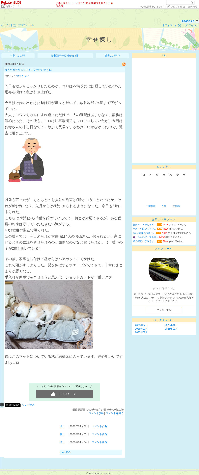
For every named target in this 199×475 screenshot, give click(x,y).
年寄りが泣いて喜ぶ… (144, 228)
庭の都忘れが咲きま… (144, 241)
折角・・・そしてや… (144, 224)
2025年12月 (171, 328)
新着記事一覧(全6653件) (65, 55)
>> (151, 6)
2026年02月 (141, 332)
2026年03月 (141, 328)
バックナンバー (164, 320)
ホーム (5, 25)
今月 (164, 206)
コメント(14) (99, 426)
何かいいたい (22, 75)
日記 (13, 25)
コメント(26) (96, 413)
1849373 (188, 21)
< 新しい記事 (18, 55)
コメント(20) (99, 434)
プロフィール (26, 25)
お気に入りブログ (164, 219)
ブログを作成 (178, 6)
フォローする (164, 310)
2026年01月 (171, 325)
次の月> (176, 206)
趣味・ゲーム (13, 6)
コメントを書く (115, 413)
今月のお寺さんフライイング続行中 (25, 69)
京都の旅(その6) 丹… (144, 233)
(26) (49, 69)
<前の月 (151, 206)
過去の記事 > (112, 55)
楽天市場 (192, 6)
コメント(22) (99, 442)
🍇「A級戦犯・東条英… (146, 237)
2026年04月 (141, 325)
